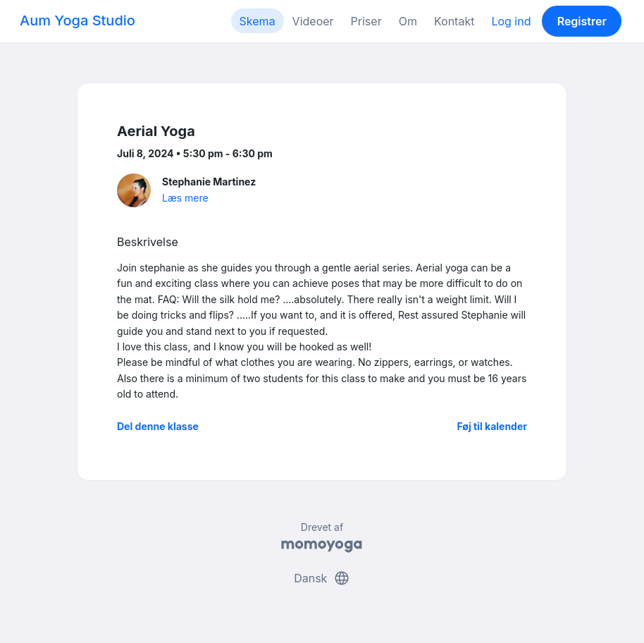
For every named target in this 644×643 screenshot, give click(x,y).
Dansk (322, 578)
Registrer (582, 21)
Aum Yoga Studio (77, 20)
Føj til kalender (492, 426)
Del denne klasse (158, 426)
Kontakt (454, 21)
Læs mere (185, 198)
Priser (366, 21)
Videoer (313, 21)
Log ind (511, 21)
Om (408, 21)
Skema (257, 21)
